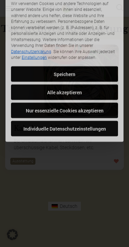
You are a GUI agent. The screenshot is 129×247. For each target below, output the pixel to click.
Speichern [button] (64, 52)
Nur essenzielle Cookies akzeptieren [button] (65, 89)
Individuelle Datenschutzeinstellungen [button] (64, 107)
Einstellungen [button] (34, 36)
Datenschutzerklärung (31, 30)
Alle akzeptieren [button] (64, 71)
